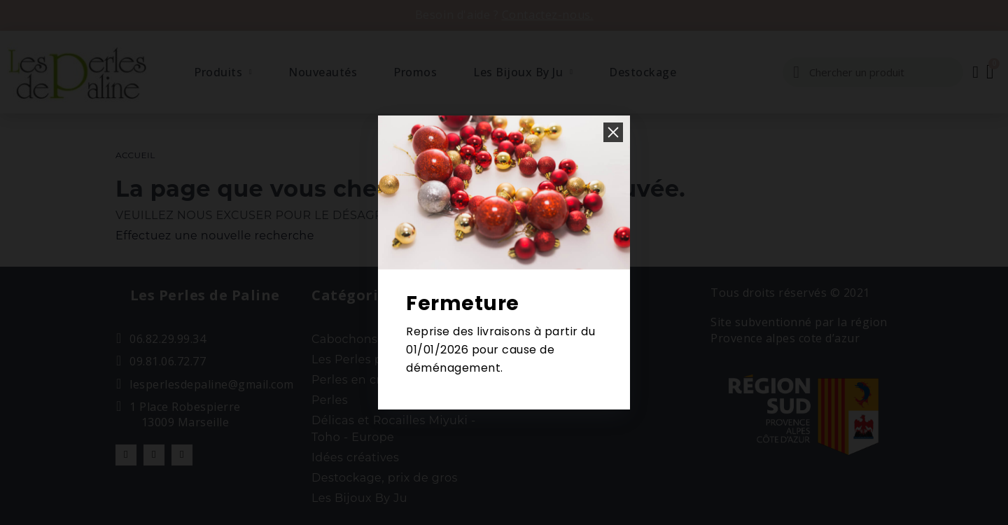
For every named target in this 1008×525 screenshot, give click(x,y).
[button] (613, 132)
